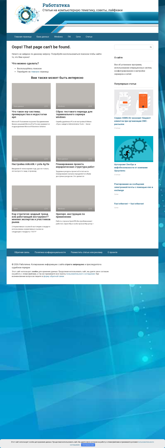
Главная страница (22, 36)
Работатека (56, 5)
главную (35, 71)
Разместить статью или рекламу (86, 252)
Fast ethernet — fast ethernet (129, 203)
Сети (78, 36)
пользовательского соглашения (80, 274)
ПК (69, 36)
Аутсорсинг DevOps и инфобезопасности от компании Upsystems (130, 167)
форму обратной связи (53, 276)
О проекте (112, 252)
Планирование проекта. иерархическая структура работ (75, 165)
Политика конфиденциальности (50, 252)
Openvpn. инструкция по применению (70, 215)
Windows (58, 36)
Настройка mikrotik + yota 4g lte (30, 164)
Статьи (89, 36)
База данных (43, 36)
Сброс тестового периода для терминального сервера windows (74, 114)
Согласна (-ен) (88, 445)
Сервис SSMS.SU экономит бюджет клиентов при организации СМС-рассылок (132, 121)
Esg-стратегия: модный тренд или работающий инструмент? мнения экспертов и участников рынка (31, 218)
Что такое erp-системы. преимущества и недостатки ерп (29, 114)
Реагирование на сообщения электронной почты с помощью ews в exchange (133, 187)
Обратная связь (21, 252)
